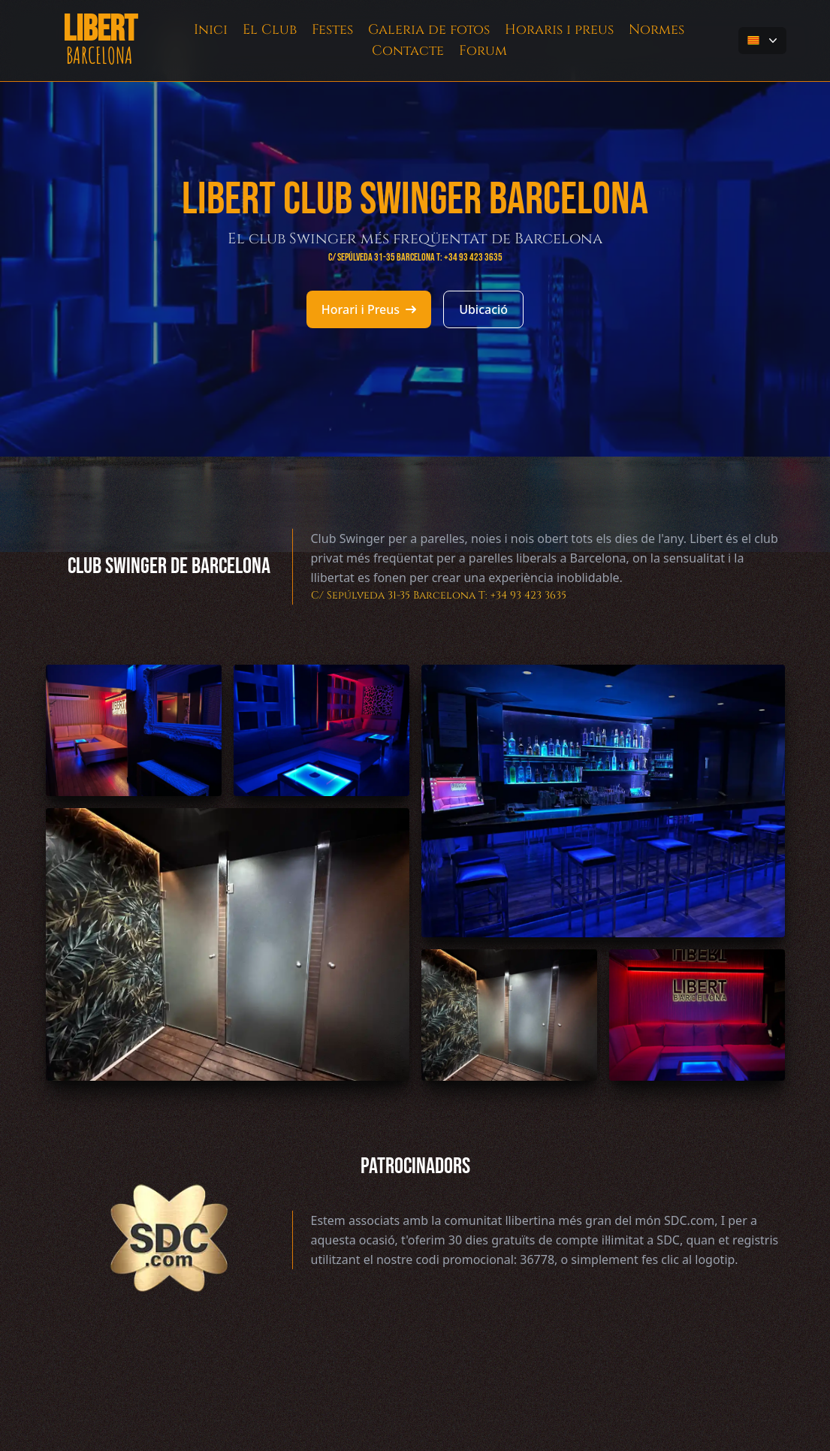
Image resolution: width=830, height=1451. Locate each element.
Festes (332, 29)
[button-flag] (762, 40)
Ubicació (483, 309)
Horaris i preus (559, 29)
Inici (211, 29)
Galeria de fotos (429, 29)
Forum (483, 50)
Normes (656, 29)
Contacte (408, 50)
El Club (270, 29)
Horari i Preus (368, 309)
